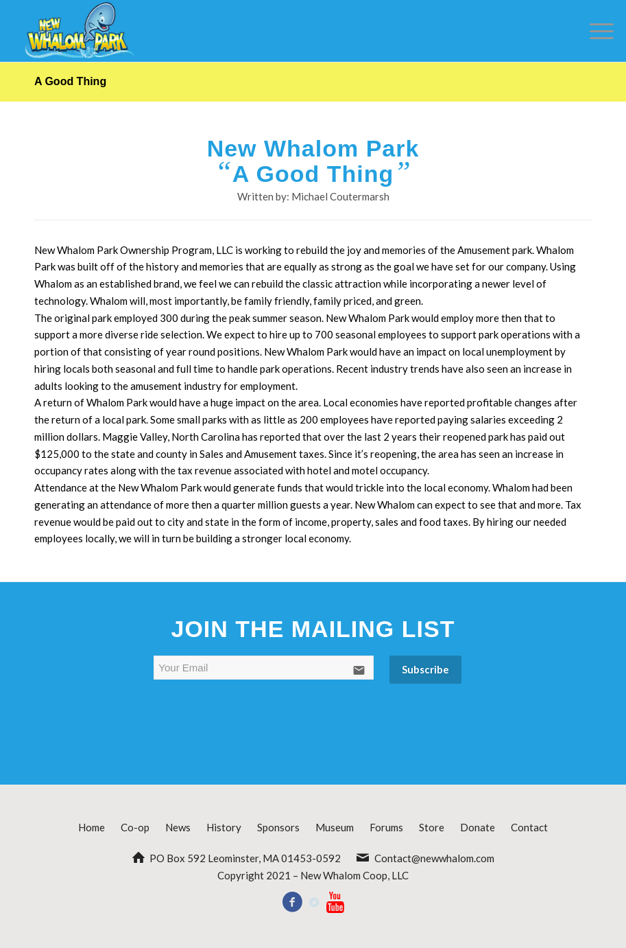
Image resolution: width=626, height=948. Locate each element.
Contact (529, 827)
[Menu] (595, 31)
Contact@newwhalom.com (434, 858)
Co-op (135, 827)
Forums (386, 827)
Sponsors (278, 827)
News (178, 827)
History (223, 827)
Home (91, 827)
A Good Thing (70, 81)
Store (431, 827)
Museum (334, 827)
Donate (477, 827)
